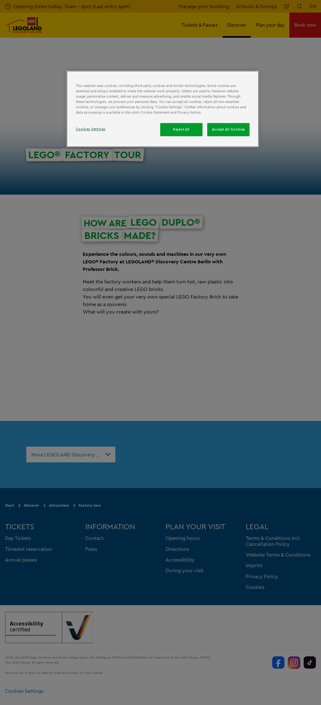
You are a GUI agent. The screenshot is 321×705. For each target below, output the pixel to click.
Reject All (181, 129)
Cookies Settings (91, 129)
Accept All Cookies (228, 129)
